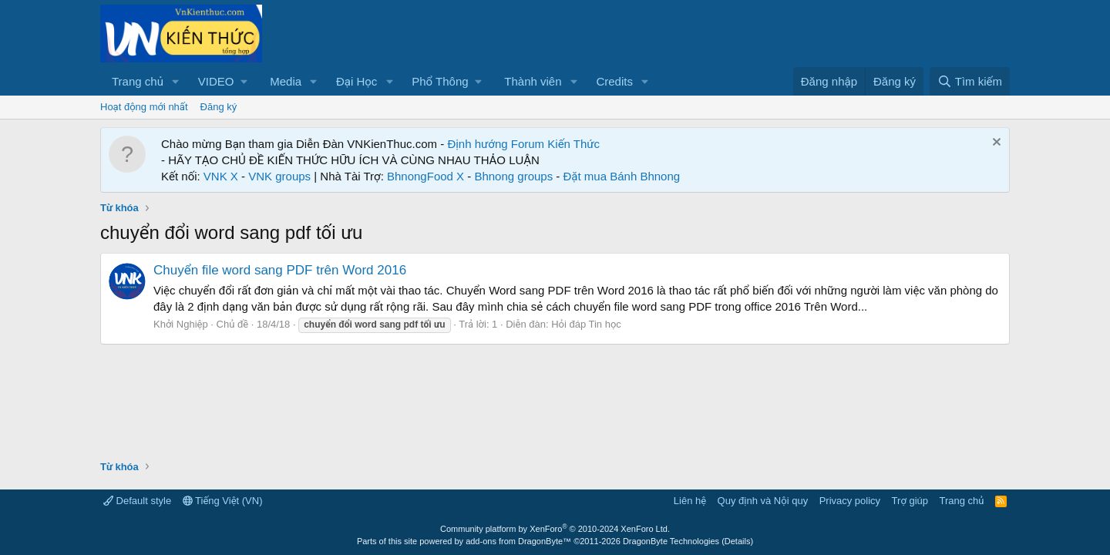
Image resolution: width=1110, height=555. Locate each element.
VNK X (221, 176)
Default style (137, 500)
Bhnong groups (513, 176)
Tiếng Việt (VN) (223, 500)
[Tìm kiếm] (970, 81)
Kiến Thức (573, 143)
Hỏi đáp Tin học (586, 324)
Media (285, 81)
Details (738, 541)
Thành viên (532, 81)
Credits (614, 81)
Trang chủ (137, 81)
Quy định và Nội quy (763, 500)
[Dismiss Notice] (994, 144)
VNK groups (279, 176)
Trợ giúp (910, 500)
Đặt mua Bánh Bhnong (622, 176)
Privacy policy (849, 500)
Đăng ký (218, 107)
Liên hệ (690, 500)
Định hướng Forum (495, 143)
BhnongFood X (425, 176)
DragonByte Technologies (671, 541)
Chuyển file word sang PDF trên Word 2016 (279, 270)
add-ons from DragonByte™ (518, 541)
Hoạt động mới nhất (144, 107)
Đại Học (356, 81)
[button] (176, 81)
